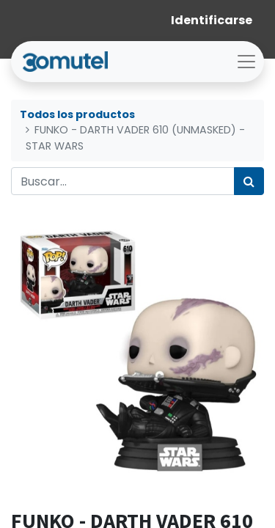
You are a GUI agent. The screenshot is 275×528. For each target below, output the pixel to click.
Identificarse (211, 20)
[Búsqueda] (249, 181)
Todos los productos (77, 114)
